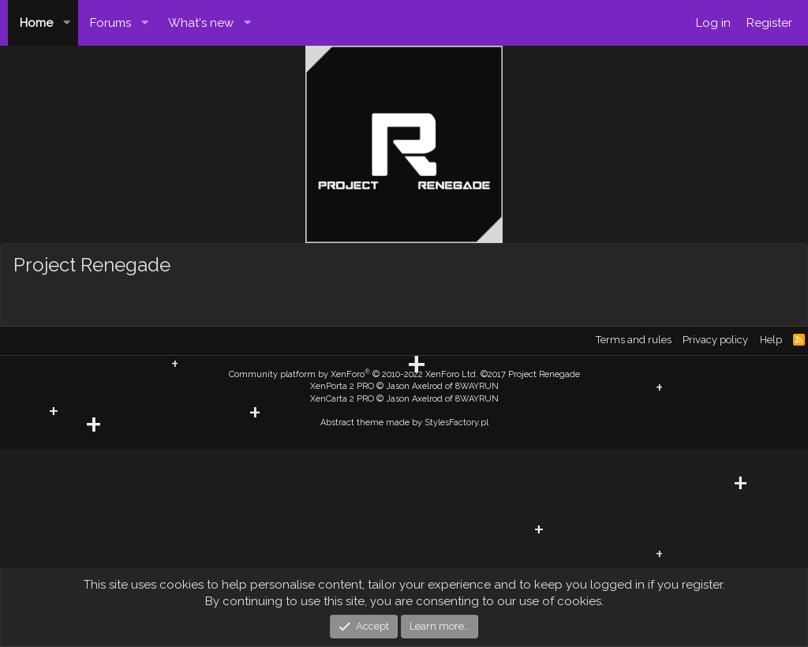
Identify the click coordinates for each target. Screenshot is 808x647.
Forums (110, 23)
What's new (201, 23)
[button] (67, 23)
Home (36, 23)
